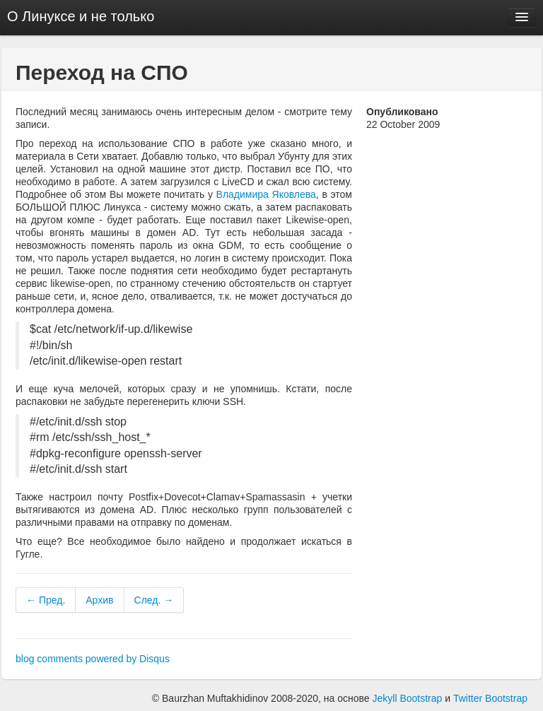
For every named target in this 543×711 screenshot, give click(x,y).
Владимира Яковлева (266, 194)
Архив (99, 600)
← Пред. (45, 600)
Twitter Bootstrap (490, 698)
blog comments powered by (93, 658)
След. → (154, 600)
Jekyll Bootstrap (408, 698)
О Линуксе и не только (80, 16)
